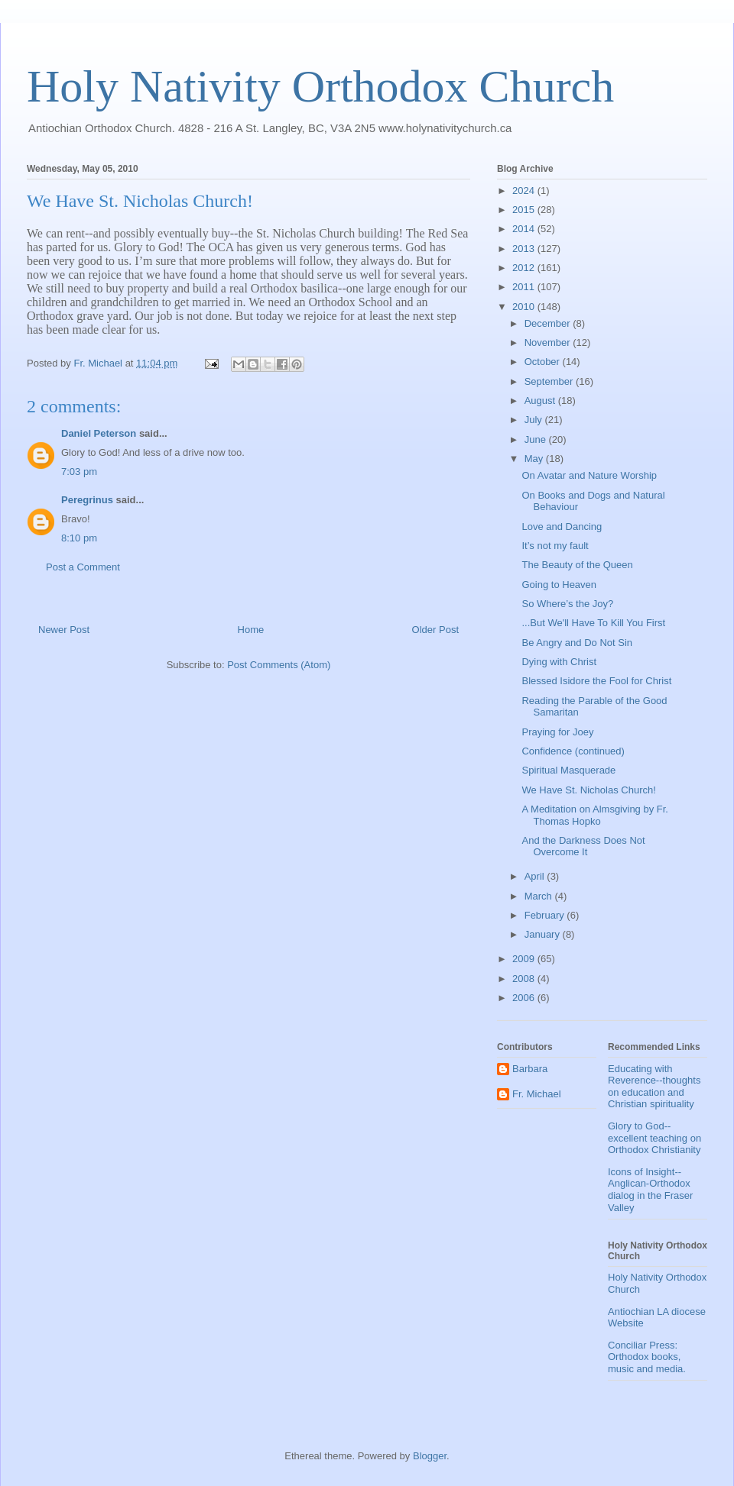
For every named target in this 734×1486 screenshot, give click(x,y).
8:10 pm (79, 538)
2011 (525, 286)
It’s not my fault (554, 545)
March (540, 896)
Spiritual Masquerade (568, 770)
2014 (525, 228)
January (544, 934)
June (537, 439)
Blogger (430, 1456)
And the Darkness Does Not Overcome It (583, 846)
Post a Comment (83, 567)
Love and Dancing (561, 526)
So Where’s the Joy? (567, 603)
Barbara (529, 1068)
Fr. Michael (536, 1094)
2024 (525, 190)
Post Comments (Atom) (278, 664)
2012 (525, 267)
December (549, 323)
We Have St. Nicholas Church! (588, 790)
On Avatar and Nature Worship (589, 475)
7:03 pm (79, 471)
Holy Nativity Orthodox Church (320, 86)
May (535, 458)
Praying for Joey (557, 732)
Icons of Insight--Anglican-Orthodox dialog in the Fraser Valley (650, 1189)
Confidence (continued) (572, 751)
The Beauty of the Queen (576, 564)
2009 (525, 958)
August (541, 400)
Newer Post (63, 629)
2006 (525, 997)
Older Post (435, 629)
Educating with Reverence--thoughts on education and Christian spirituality (654, 1086)
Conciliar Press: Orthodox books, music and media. (647, 1357)
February (546, 915)
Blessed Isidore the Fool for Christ (596, 680)
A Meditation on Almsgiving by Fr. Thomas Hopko (594, 815)
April (536, 876)
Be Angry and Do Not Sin (576, 642)
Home (251, 629)
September (550, 381)
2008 (525, 978)
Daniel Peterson (98, 433)
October (544, 361)
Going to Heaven (558, 584)
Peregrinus (87, 500)
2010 (525, 306)
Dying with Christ (558, 661)
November (549, 342)
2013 (525, 248)
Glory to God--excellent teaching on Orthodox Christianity (654, 1137)
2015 (525, 209)
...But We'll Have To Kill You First (593, 622)
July (535, 419)
